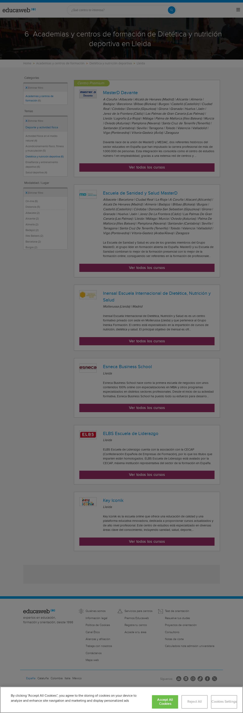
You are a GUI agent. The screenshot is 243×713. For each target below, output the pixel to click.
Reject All (194, 702)
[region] (121, 700)
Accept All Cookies (165, 702)
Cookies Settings (224, 702)
